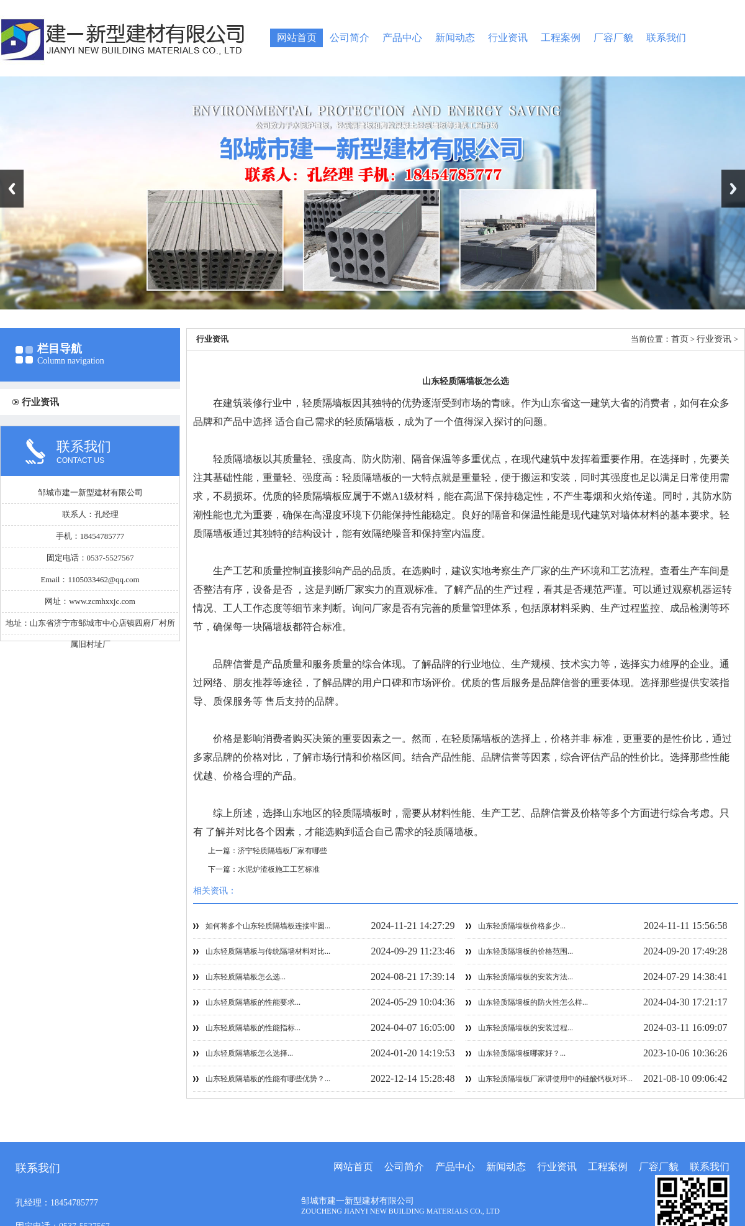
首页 (680, 339)
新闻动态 (455, 37)
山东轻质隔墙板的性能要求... (252, 1002)
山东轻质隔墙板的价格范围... (525, 951)
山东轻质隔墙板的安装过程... (525, 1027)
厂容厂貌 (613, 37)
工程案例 (560, 37)
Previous (12, 189)
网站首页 (297, 37)
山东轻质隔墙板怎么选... (245, 976)
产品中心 (402, 37)
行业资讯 (508, 37)
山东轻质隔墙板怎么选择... (249, 1053)
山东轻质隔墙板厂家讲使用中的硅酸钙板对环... (555, 1078)
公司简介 (349, 37)
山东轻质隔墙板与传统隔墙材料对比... (267, 951)
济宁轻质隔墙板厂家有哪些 (282, 850)
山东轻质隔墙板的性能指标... (252, 1027)
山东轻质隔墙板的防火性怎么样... (533, 1002)
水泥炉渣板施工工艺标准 (279, 869)
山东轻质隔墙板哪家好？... (522, 1053)
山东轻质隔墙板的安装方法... (525, 976)
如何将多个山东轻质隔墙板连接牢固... (267, 926)
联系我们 (666, 37)
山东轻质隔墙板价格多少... (522, 926)
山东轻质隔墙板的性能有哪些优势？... (267, 1078)
